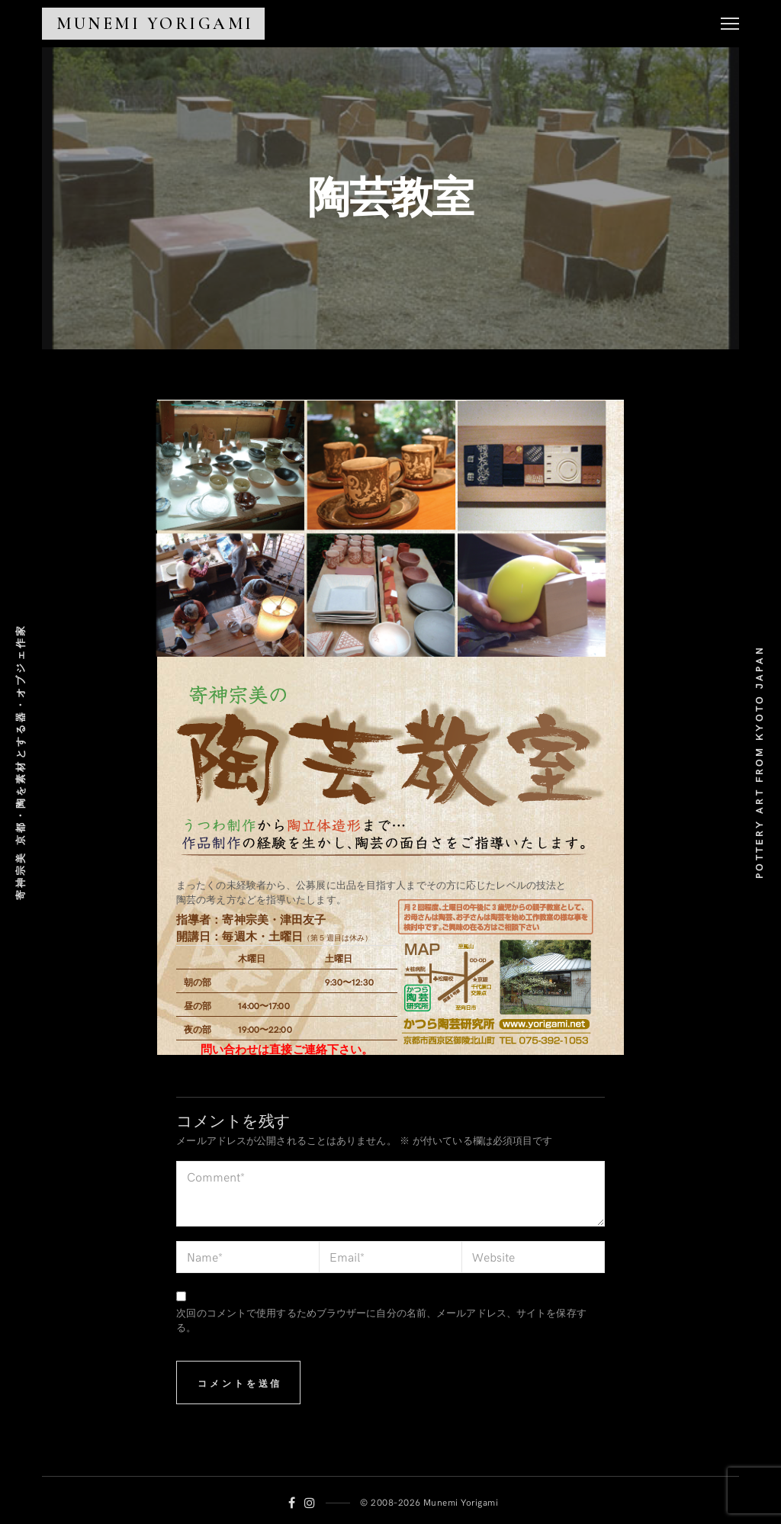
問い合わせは (235, 1048)
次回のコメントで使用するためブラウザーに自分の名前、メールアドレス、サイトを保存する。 (381, 1320)
